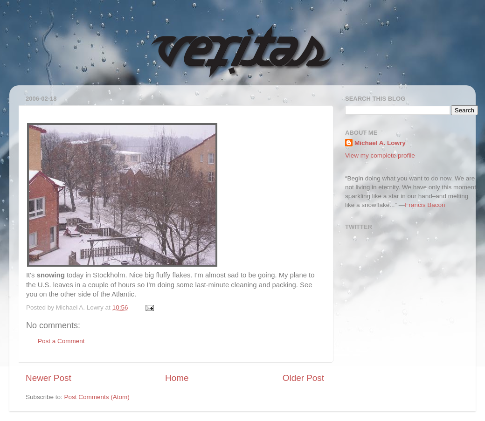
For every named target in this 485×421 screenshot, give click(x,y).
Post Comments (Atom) (97, 396)
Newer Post (48, 378)
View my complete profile (380, 155)
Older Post (303, 378)
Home (176, 378)
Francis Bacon (425, 204)
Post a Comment (61, 341)
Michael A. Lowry (380, 142)
